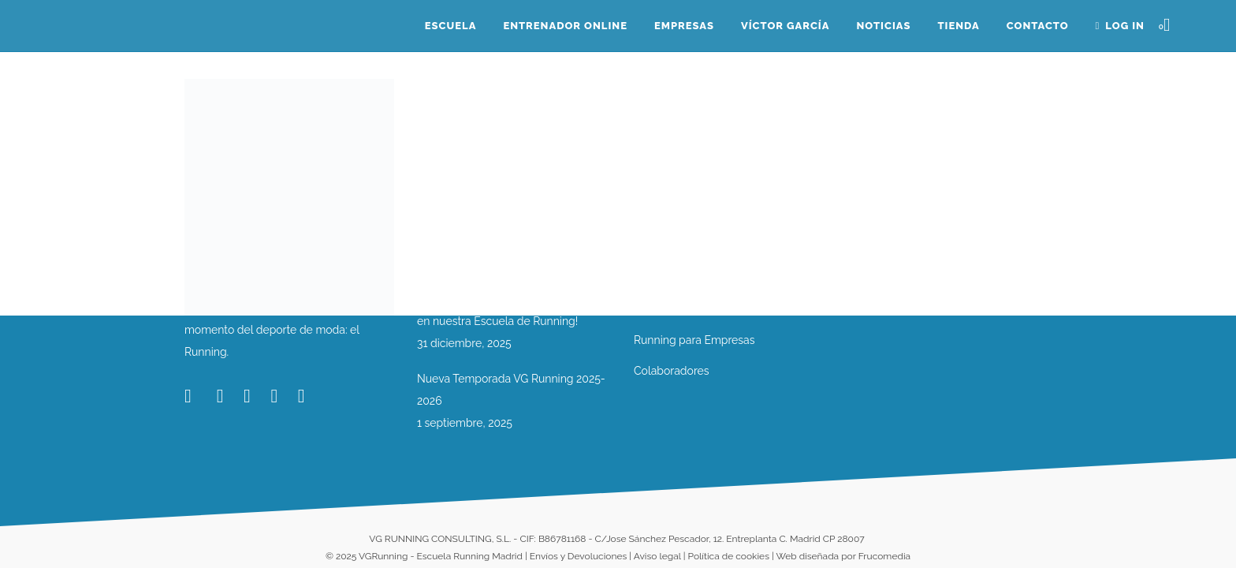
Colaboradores (671, 370)
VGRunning (383, 556)
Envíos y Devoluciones (578, 556)
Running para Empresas (694, 340)
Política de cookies (728, 556)
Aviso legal (657, 556)
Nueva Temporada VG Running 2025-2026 (511, 389)
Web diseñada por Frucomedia (843, 556)
